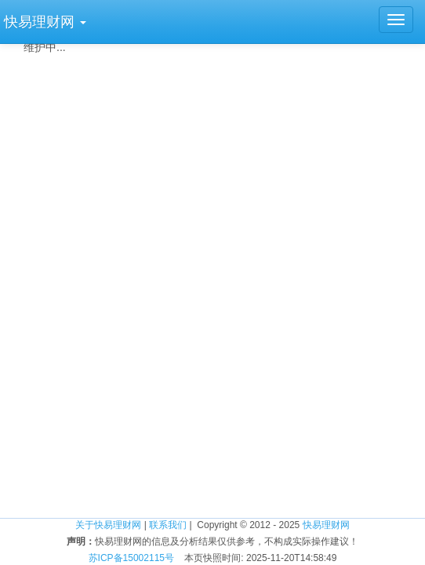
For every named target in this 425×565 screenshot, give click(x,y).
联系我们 (168, 524)
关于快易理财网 (108, 524)
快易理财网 (326, 524)
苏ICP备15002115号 (131, 557)
